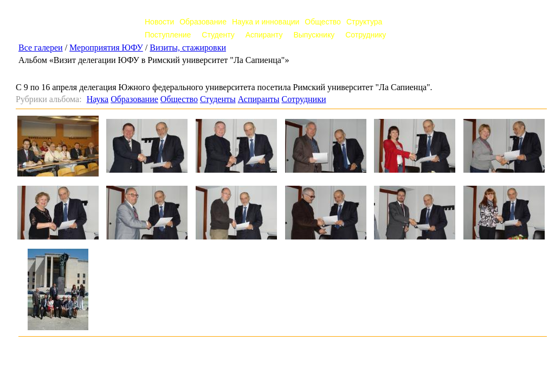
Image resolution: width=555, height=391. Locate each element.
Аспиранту (264, 34)
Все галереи (40, 47)
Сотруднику (365, 34)
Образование (203, 21)
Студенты (218, 99)
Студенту (218, 34)
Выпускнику (313, 34)
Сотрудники (303, 99)
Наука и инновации (265, 21)
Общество (323, 21)
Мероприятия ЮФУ (106, 47)
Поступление (168, 34)
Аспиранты (259, 99)
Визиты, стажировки (188, 47)
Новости (159, 21)
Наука (97, 99)
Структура (364, 21)
